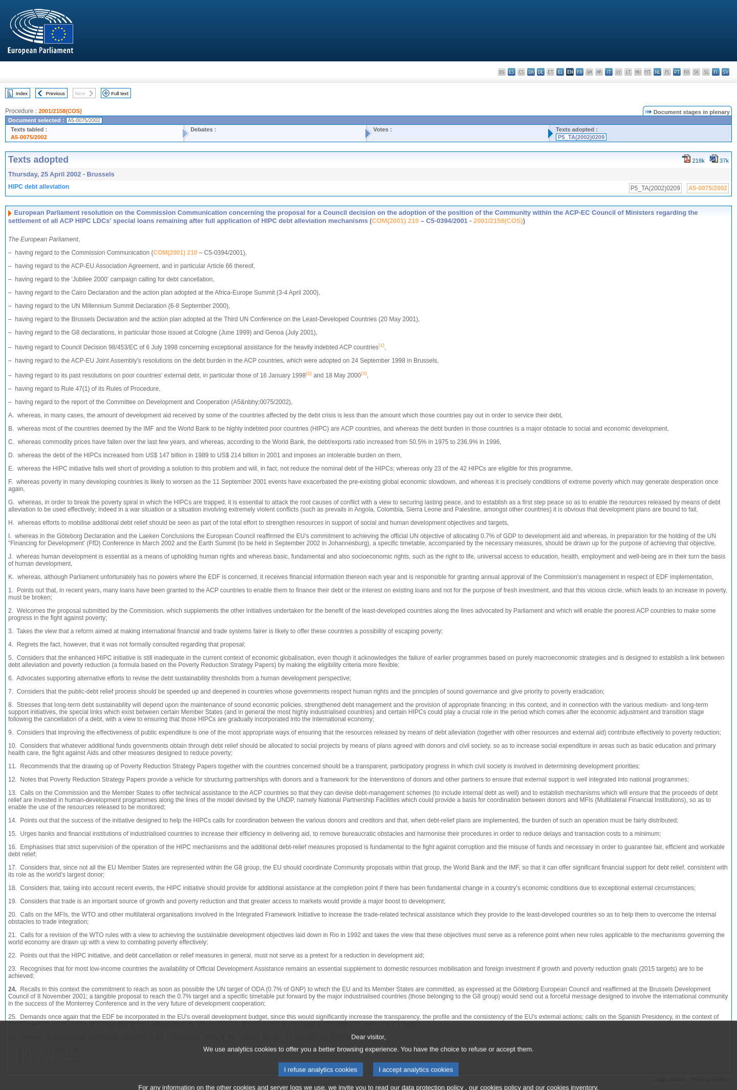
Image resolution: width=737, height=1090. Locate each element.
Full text (119, 93)
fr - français (579, 72)
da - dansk (531, 72)
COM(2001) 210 (395, 221)
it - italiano (609, 72)
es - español (511, 72)
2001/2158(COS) (60, 111)
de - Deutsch (541, 72)
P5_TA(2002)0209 (581, 137)
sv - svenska (725, 72)
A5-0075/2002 (29, 137)
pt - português (677, 72)
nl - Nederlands (657, 72)
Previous (55, 93)
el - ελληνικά (560, 72)
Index (22, 93)
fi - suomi (716, 72)
